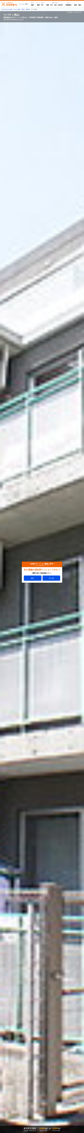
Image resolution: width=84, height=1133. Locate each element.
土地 (55, 5)
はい (32, 578)
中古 (42, 5)
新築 (38, 5)
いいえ (51, 578)
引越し (80, 5)
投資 (75, 5)
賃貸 (32, 5)
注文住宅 (60, 5)
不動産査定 (68, 5)
